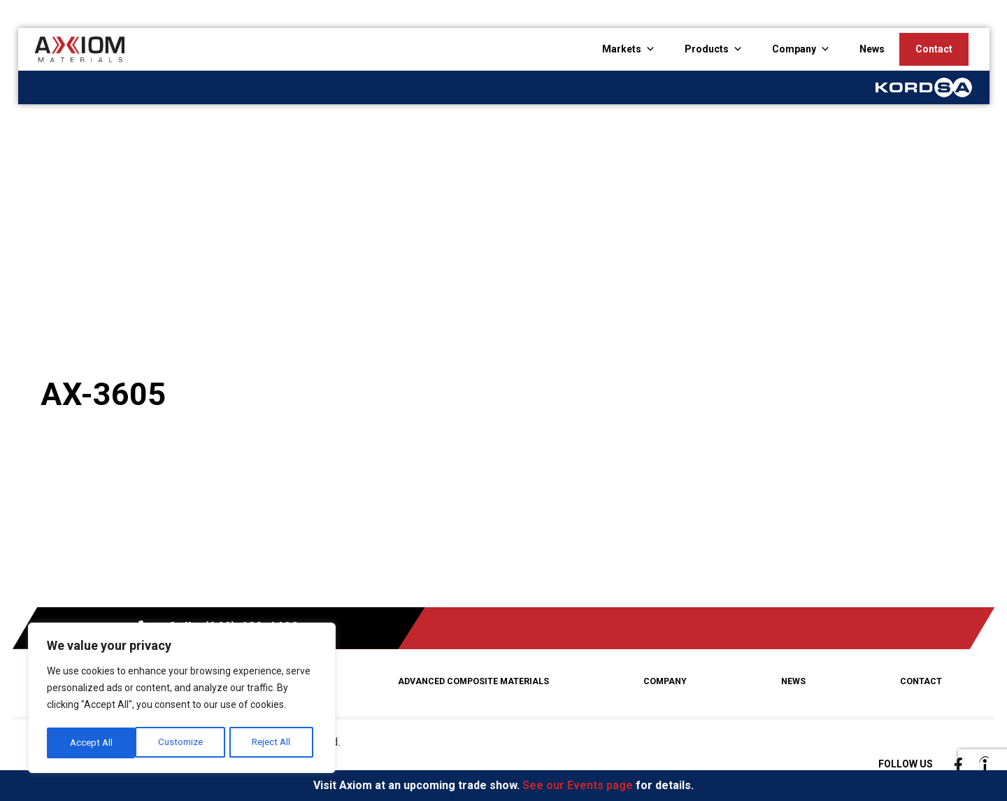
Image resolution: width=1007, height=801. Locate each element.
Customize (92, 743)
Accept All (273, 743)
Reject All (183, 743)
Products (707, 49)
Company (794, 49)
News (872, 49)
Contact (933, 49)
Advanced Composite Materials (476, 681)
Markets (621, 49)
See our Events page (577, 785)
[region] (182, 699)
